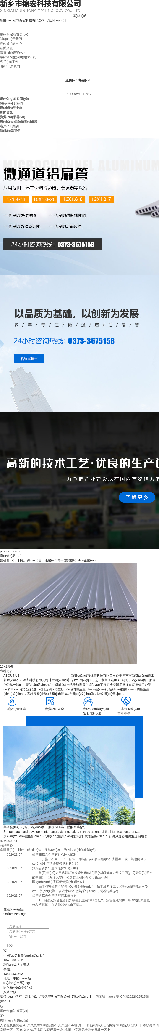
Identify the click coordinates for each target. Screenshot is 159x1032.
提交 (10, 945)
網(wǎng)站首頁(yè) (14, 34)
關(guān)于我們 (11, 39)
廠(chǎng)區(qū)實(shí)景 (18, 57)
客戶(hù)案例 (9, 62)
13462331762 (79, 94)
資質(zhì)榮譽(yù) (12, 52)
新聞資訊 (6, 48)
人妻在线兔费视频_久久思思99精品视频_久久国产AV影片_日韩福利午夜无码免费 (57, 1025)
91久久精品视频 (31, 1030)
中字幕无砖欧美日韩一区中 (91, 1030)
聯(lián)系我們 (10, 66)
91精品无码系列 (127, 1025)
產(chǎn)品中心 (11, 43)
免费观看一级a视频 (57, 1030)
